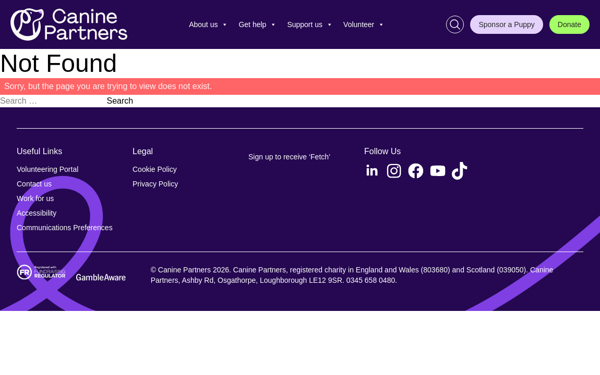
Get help (257, 24)
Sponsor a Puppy (506, 24)
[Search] (455, 24)
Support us (310, 24)
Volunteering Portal (47, 169)
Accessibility (36, 213)
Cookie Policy (155, 169)
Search (119, 100)
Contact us (34, 184)
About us (208, 24)
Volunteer (364, 24)
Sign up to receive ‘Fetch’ (289, 157)
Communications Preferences (65, 227)
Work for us (35, 198)
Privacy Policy (155, 184)
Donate (569, 24)
